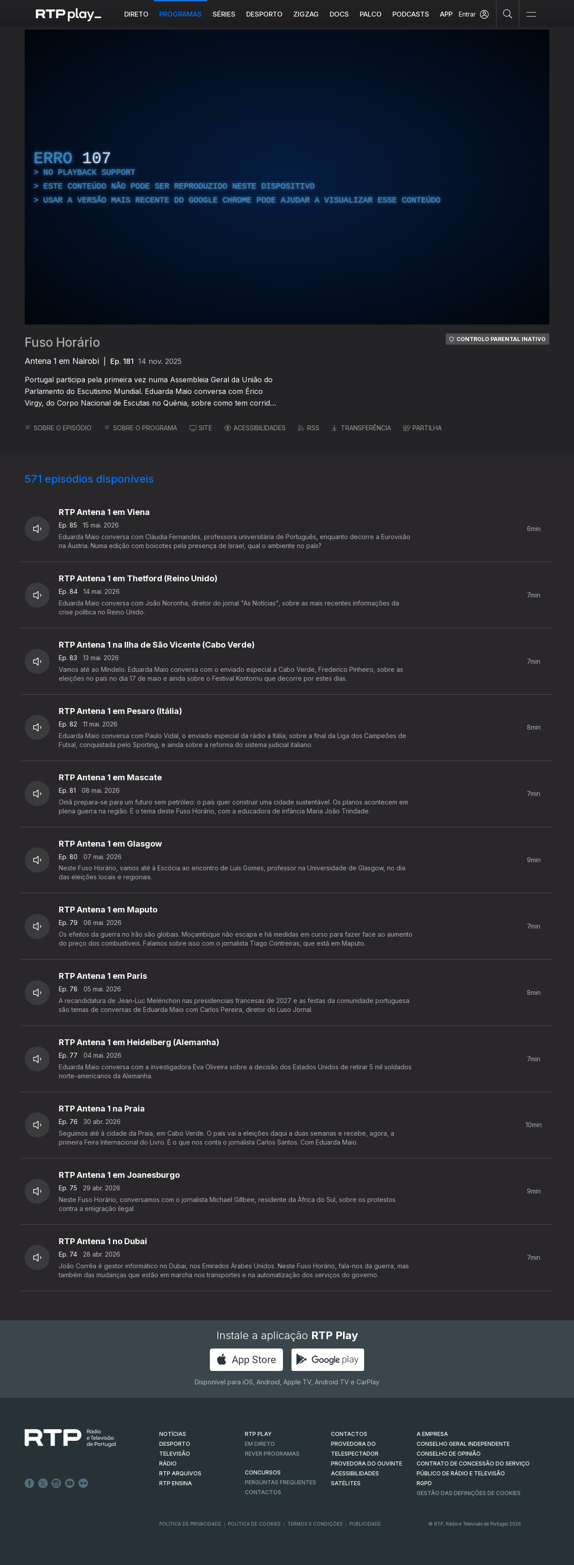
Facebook (30, 1483)
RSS (308, 428)
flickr (83, 1483)
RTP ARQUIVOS (180, 1473)
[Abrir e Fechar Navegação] (531, 14)
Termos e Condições (315, 1523)
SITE (201, 428)
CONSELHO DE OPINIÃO (449, 1453)
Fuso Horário (62, 342)
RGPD (424, 1483)
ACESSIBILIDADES (255, 428)
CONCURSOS (263, 1472)
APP (446, 14)
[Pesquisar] (507, 13)
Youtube (70, 1483)
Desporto (264, 14)
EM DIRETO (260, 1443)
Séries (224, 14)
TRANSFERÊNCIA (361, 428)
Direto (136, 14)
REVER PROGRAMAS (272, 1453)
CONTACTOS (349, 1434)
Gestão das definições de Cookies (469, 1493)
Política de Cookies (254, 1523)
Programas (180, 14)
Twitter (43, 1483)
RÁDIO (168, 1463)
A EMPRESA (432, 1434)
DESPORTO (174, 1443)
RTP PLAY (258, 1434)
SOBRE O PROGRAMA (140, 428)
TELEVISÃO (174, 1453)
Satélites (346, 1483)
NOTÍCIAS (172, 1434)
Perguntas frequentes (280, 1482)
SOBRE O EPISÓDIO (58, 428)
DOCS (339, 14)
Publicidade (365, 1523)
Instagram (56, 1483)
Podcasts (410, 14)
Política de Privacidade (190, 1523)
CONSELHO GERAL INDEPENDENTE (463, 1443)
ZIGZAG (306, 14)
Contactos (263, 1492)
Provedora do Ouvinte (366, 1463)
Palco (371, 14)
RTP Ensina (175, 1483)
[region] (287, 177)
